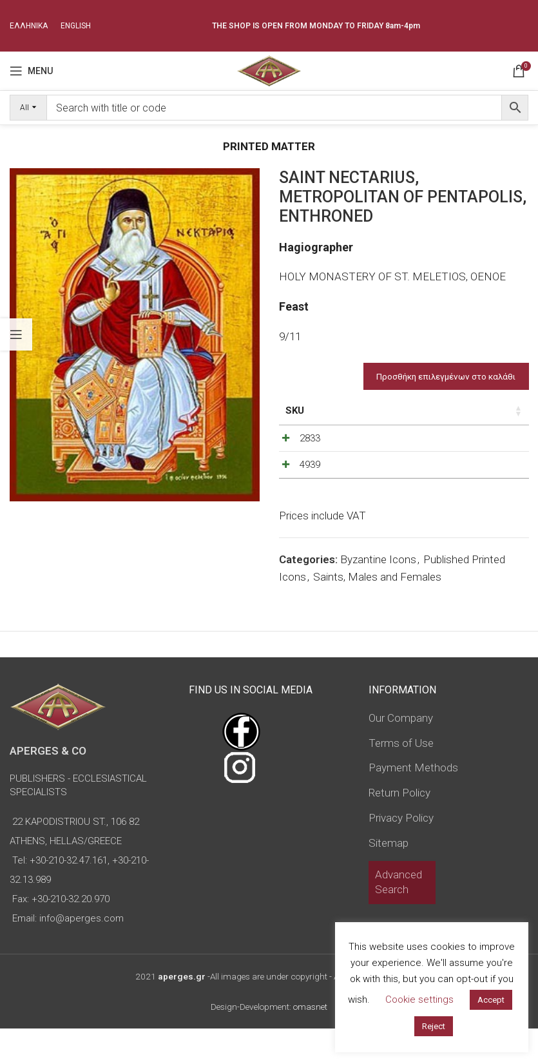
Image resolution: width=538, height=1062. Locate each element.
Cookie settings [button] (419, 999)
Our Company (401, 751)
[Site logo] (269, 69)
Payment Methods (413, 801)
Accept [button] (490, 1000)
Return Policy (399, 826)
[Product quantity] (469, 441)
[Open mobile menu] (31, 71)
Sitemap (388, 876)
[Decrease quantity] (447, 441)
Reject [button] (433, 1026)
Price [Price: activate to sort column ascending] (398, 410)
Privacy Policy (401, 851)
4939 (310, 481)
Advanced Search (398, 916)
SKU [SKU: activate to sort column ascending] (294, 410)
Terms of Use (401, 776)
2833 (310, 438)
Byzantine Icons (378, 592)
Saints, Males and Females (377, 610)
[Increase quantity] (490, 441)
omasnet (310, 1040)
